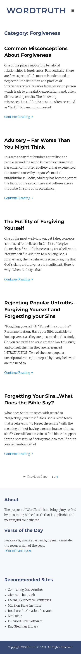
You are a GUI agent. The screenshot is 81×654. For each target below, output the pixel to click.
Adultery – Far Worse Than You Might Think (37, 143)
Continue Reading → (18, 117)
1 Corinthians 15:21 (17, 551)
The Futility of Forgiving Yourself (34, 224)
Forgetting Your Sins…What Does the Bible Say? (38, 399)
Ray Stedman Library (23, 626)
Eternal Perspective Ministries (29, 600)
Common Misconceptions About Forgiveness (36, 51)
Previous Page (35, 476)
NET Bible (15, 616)
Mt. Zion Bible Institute (24, 606)
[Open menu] (73, 10)
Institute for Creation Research (30, 611)
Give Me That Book (21, 595)
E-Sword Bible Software (25, 621)
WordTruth (36, 10)
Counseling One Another (25, 590)
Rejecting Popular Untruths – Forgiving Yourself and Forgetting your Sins (40, 309)
